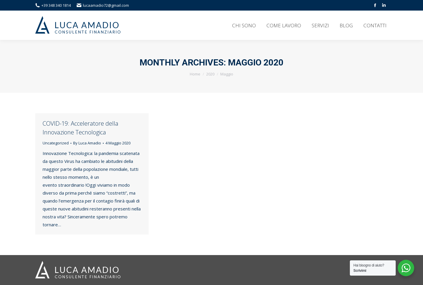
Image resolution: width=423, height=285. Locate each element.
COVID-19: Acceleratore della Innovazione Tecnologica (80, 127)
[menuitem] (244, 25)
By (87, 143)
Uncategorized (56, 143)
